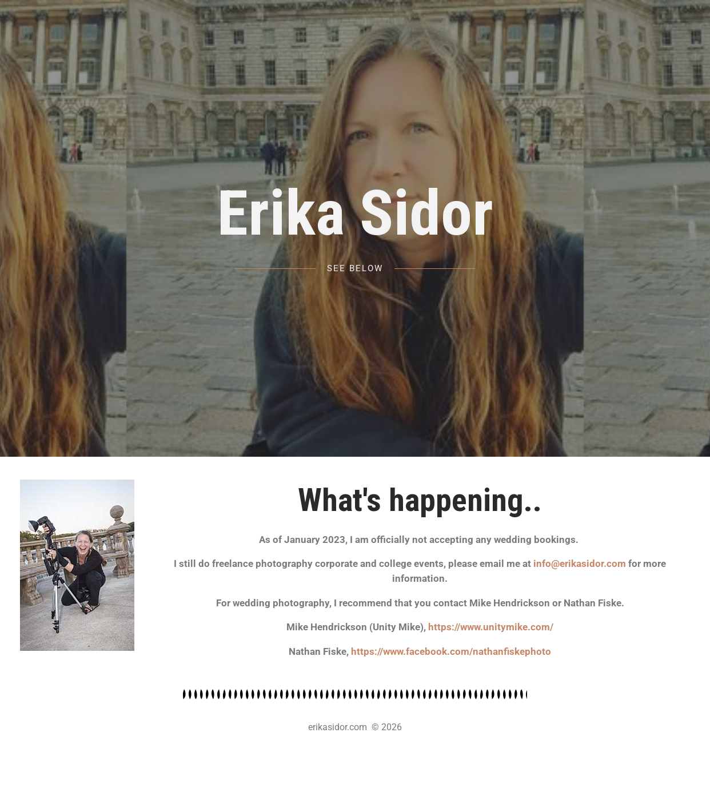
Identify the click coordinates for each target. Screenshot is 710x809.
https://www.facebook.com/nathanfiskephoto (451, 651)
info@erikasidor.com (579, 563)
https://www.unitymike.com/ (490, 627)
